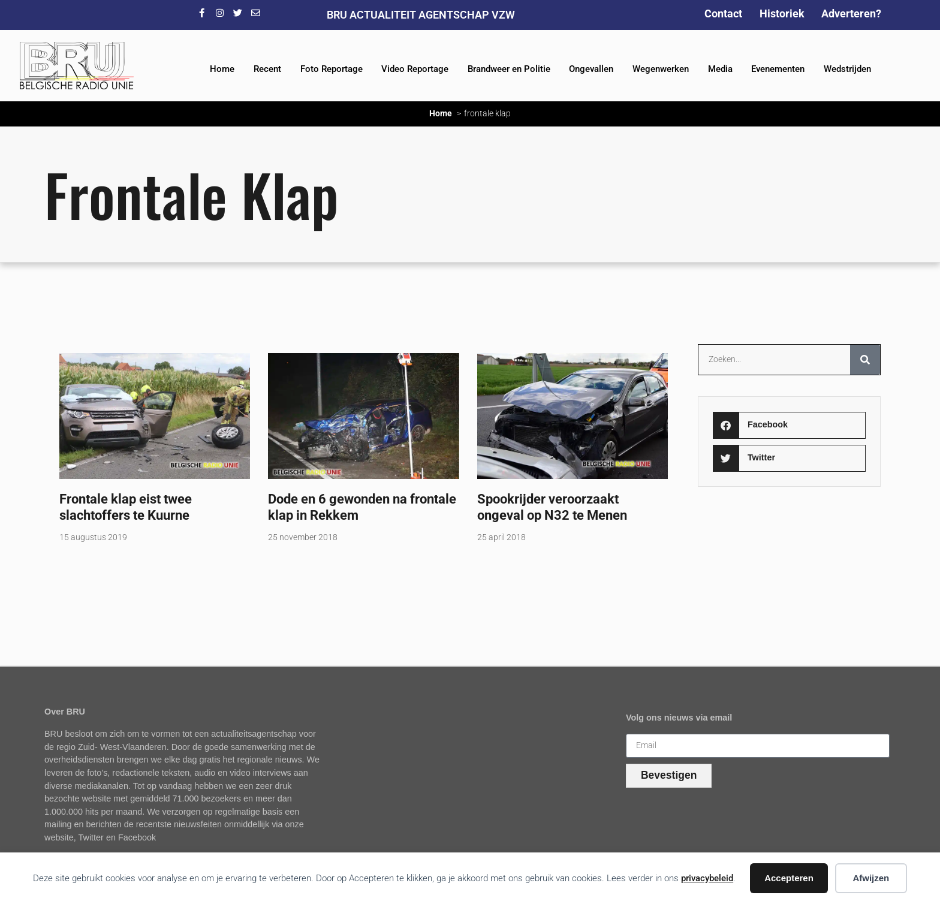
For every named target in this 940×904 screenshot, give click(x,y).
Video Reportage (414, 69)
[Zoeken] (865, 360)
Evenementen (778, 69)
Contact (723, 13)
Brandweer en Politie (509, 69)
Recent (267, 69)
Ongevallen (591, 69)
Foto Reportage (331, 69)
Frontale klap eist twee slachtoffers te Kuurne (125, 507)
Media (720, 69)
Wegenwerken (660, 69)
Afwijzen (870, 878)
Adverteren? (851, 13)
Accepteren (789, 878)
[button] (789, 425)
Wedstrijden (847, 69)
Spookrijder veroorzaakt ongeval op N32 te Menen (552, 507)
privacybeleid (707, 878)
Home (222, 69)
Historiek (782, 13)
